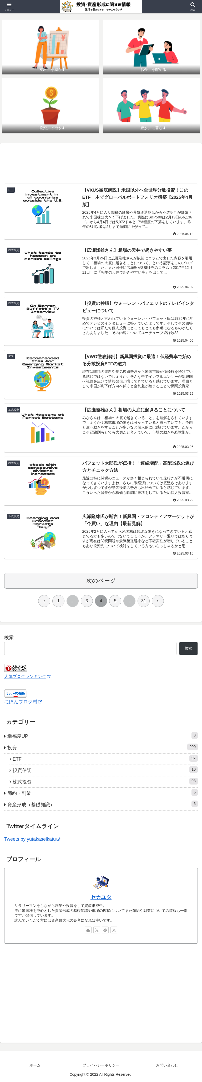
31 (143, 601)
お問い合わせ (167, 1065)
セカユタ (101, 897)
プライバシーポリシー (101, 1065)
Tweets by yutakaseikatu (32, 839)
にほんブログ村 (23, 701)
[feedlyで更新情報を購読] (105, 930)
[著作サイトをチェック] (88, 930)
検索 (9, 637)
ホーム (35, 1065)
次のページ (101, 580)
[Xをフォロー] (96, 930)
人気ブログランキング (27, 676)
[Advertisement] (101, 163)
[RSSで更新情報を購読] (113, 930)
